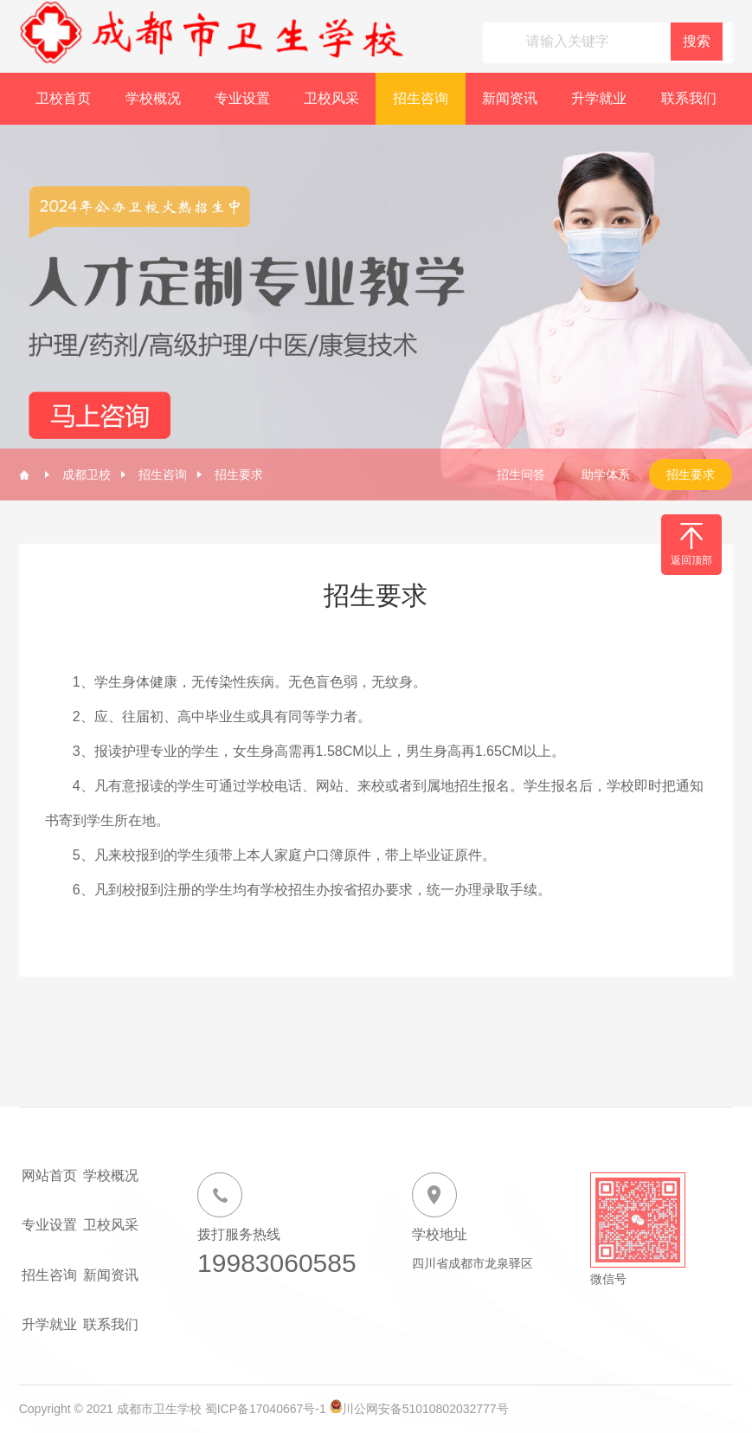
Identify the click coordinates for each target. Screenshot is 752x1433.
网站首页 (49, 1175)
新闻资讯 (509, 98)
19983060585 (277, 1263)
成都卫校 (86, 474)
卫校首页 (63, 98)
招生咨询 (420, 98)
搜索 (696, 41)
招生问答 (521, 474)
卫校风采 (331, 98)
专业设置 (242, 98)
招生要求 (239, 474)
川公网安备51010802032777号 (425, 1409)
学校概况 (153, 98)
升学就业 (599, 98)
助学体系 (606, 474)
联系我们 (689, 98)
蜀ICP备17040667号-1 (265, 1409)
